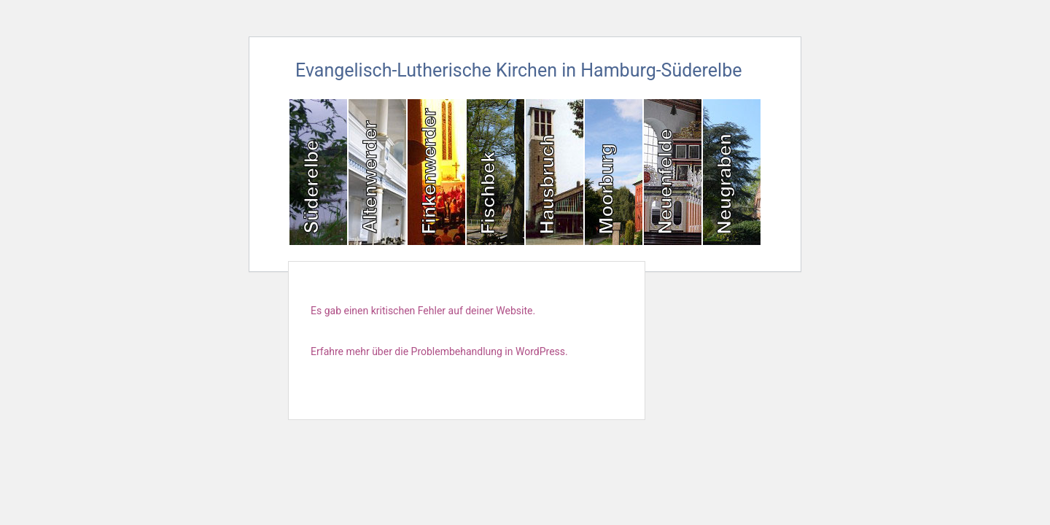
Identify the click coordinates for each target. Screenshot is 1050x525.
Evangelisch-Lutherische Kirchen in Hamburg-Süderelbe (518, 70)
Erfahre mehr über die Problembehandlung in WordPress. (439, 351)
